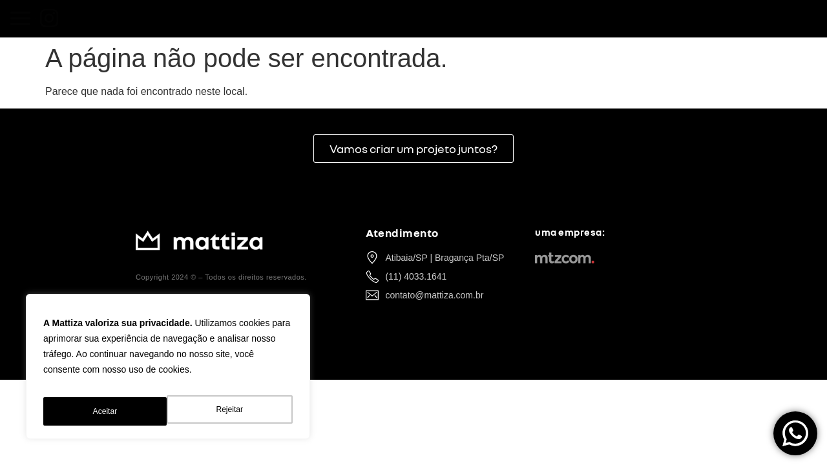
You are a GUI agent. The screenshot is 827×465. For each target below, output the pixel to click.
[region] (168, 371)
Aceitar (232, 411)
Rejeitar (105, 411)
